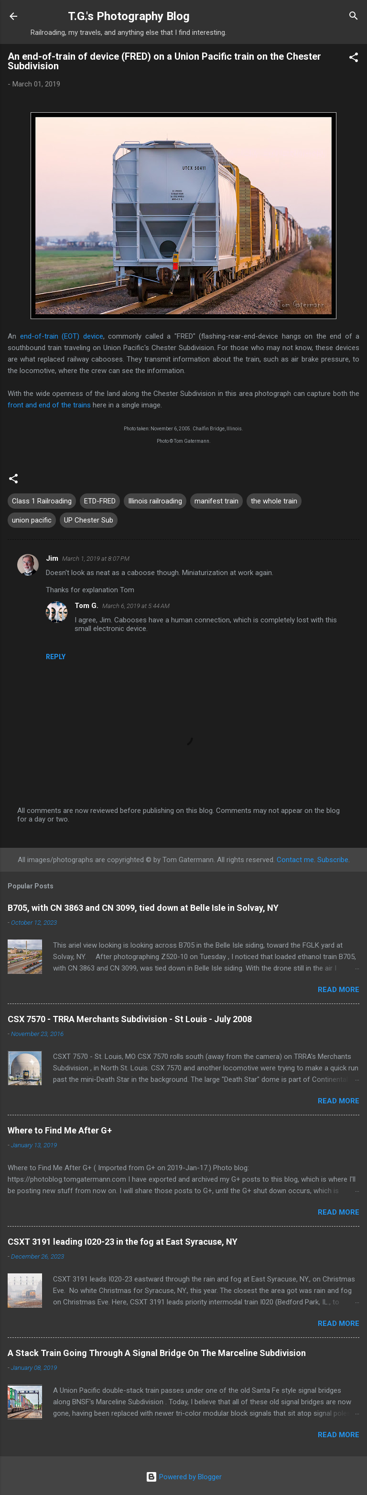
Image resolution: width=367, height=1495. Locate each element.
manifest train (216, 501)
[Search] (353, 17)
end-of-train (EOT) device (61, 336)
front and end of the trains (49, 405)
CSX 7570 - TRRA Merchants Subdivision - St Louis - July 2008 (130, 1019)
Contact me (295, 859)
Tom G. (86, 605)
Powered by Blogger (184, 1477)
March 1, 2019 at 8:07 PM (96, 558)
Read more (338, 989)
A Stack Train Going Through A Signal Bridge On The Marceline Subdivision (157, 1353)
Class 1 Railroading (42, 501)
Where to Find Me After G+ (60, 1130)
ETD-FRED (100, 501)
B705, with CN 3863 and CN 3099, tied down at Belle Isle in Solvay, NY (143, 908)
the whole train (274, 501)
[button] (353, 59)
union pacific (32, 520)
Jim (52, 558)
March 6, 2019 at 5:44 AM (136, 605)
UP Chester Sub (88, 520)
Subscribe (332, 859)
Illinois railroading (155, 501)
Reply (55, 657)
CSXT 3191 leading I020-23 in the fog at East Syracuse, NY (122, 1242)
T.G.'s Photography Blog (129, 16)
